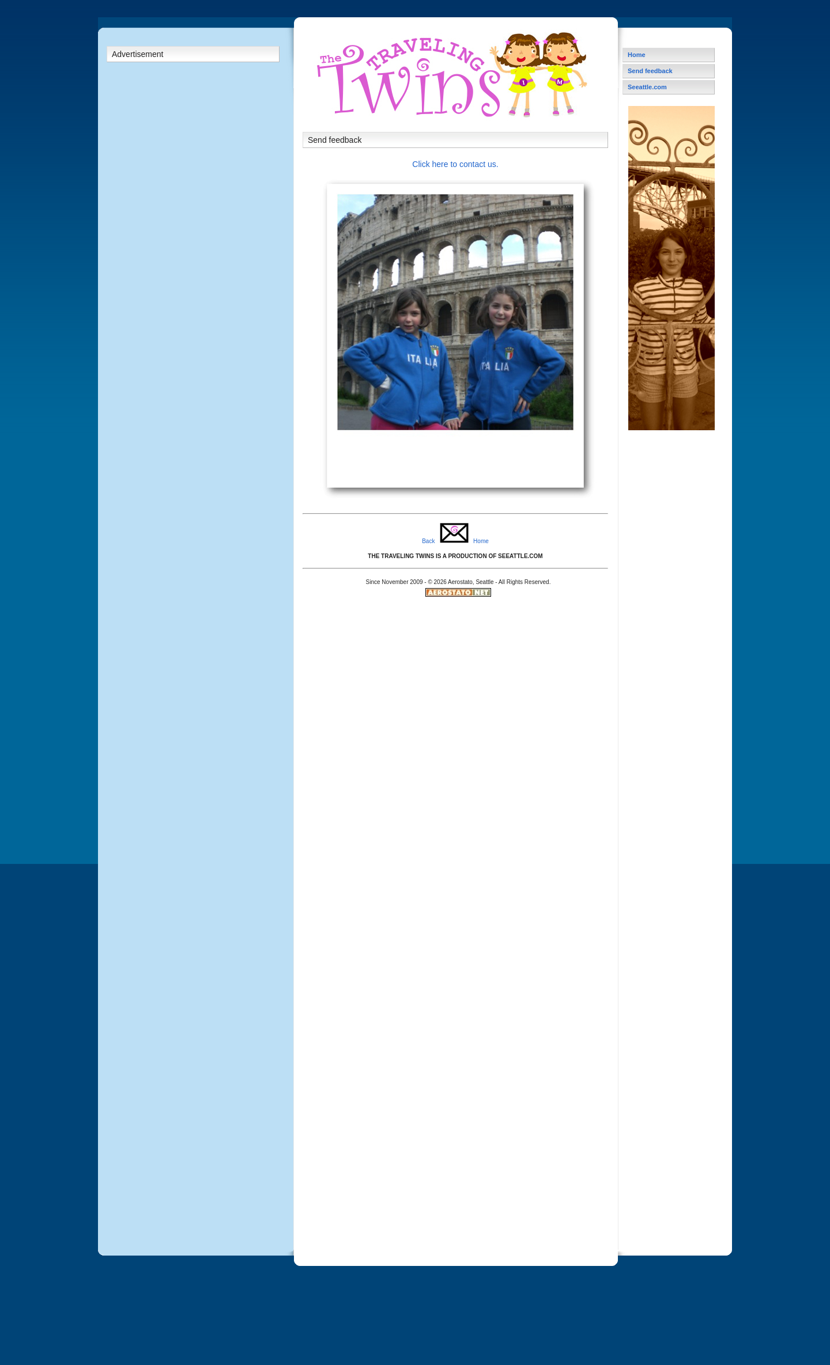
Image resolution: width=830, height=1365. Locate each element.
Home (481, 541)
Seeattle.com (647, 87)
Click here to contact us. (455, 164)
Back (428, 541)
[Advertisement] (193, 250)
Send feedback (650, 70)
